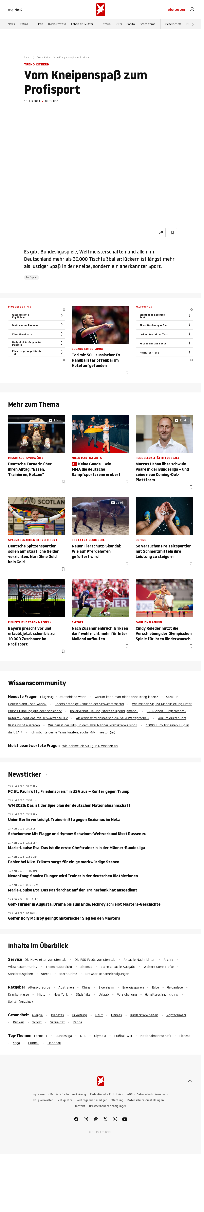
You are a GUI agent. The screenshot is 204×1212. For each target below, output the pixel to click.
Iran (40, 24)
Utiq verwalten (43, 1100)
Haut (99, 1015)
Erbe (155, 987)
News (11, 24)
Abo (176, 10)
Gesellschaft (173, 24)
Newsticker (25, 774)
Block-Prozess (57, 24)
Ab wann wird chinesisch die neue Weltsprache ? (112, 718)
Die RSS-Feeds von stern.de (95, 960)
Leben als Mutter (82, 24)
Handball (54, 1043)
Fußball (33, 1043)
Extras (24, 24)
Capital (131, 24)
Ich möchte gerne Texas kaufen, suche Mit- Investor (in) (73, 732)
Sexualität (57, 1022)
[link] (192, 10)
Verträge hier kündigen (92, 1100)
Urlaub (104, 994)
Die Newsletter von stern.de (46, 960)
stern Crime (147, 24)
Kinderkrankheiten (144, 1015)
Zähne (77, 1022)
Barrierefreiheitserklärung (68, 1094)
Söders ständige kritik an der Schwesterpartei (89, 704)
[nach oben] (189, 1081)
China (86, 987)
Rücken (18, 1022)
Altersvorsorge (39, 987)
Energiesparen (133, 987)
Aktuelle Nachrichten (139, 960)
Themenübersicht (58, 967)
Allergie (37, 1015)
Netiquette (65, 1100)
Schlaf (37, 1022)
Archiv (168, 960)
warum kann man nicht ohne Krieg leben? (126, 697)
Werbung (117, 1100)
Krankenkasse (18, 994)
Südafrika (83, 994)
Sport (27, 57)
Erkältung (79, 1015)
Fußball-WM (123, 1036)
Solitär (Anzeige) (20, 1001)
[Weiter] (193, 24)
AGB (129, 1094)
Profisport (31, 277)
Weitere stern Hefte (159, 967)
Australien (66, 987)
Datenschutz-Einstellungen (145, 1100)
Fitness (116, 1015)
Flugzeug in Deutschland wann (63, 697)
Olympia (100, 1036)
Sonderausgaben (20, 974)
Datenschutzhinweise (150, 1094)
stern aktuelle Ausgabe (118, 967)
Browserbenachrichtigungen (108, 1106)
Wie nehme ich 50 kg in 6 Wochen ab (90, 746)
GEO (119, 24)
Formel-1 (40, 1036)
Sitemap (86, 967)
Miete (41, 994)
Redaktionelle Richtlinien (106, 1094)
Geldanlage (175, 987)
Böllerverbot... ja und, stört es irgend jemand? (104, 711)
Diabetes (57, 1015)
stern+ (107, 24)
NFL (83, 1036)
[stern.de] (100, 9)
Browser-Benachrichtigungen (107, 974)
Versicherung (127, 994)
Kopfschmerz (176, 1015)
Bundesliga (64, 1036)
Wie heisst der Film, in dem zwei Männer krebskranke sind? (92, 725)
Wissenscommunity (22, 967)
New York (61, 994)
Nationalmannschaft (155, 1036)
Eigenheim (106, 987)
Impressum (39, 1094)
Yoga (16, 1043)
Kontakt (79, 1106)
